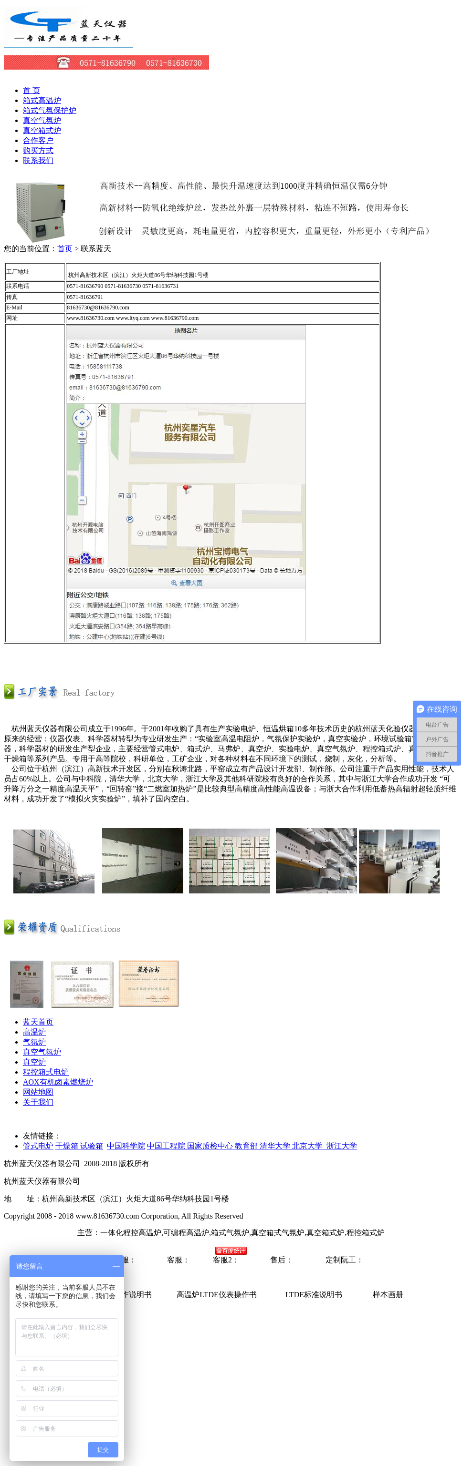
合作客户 (38, 140)
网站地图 (38, 1092)
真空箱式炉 (42, 130)
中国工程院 (167, 1146)
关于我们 (38, 1102)
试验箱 (91, 1146)
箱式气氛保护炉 (49, 110)
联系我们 (38, 160)
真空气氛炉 (42, 120)
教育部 (247, 1146)
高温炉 (34, 1032)
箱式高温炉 (42, 100)
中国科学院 (126, 1146)
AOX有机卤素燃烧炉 (58, 1082)
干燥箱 (67, 1146)
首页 (65, 249)
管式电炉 (38, 1146)
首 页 (31, 90)
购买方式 (38, 150)
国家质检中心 (211, 1146)
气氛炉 (34, 1042)
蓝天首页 (38, 1022)
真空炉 (34, 1062)
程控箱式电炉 (46, 1072)
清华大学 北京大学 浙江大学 (308, 1146)
